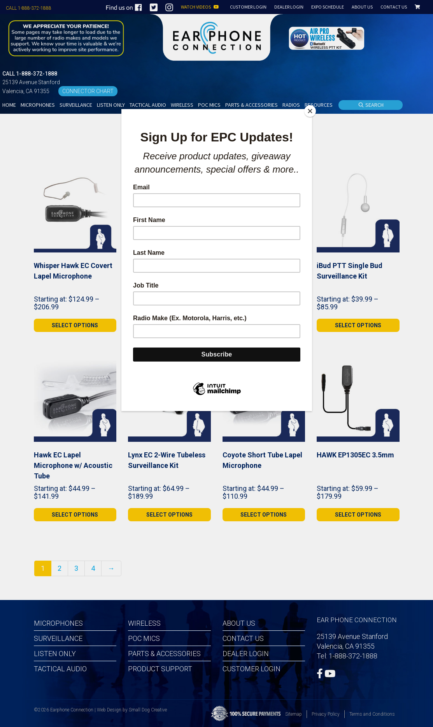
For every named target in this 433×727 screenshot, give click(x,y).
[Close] (310, 111)
